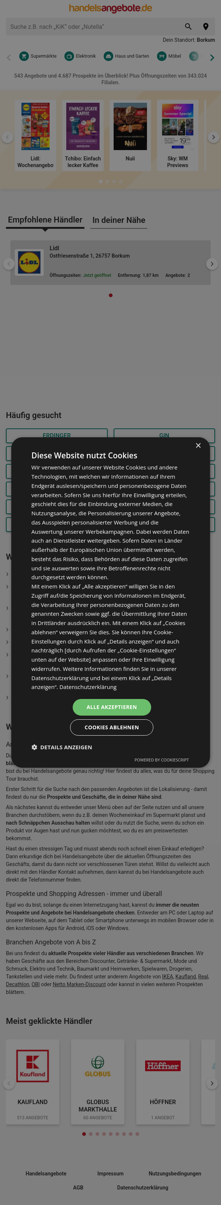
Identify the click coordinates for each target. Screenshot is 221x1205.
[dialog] (110, 602)
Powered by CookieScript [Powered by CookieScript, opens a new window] (161, 760)
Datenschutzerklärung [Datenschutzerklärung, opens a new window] (88, 686)
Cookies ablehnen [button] (112, 727)
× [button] (198, 446)
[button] (61, 747)
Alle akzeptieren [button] (112, 706)
